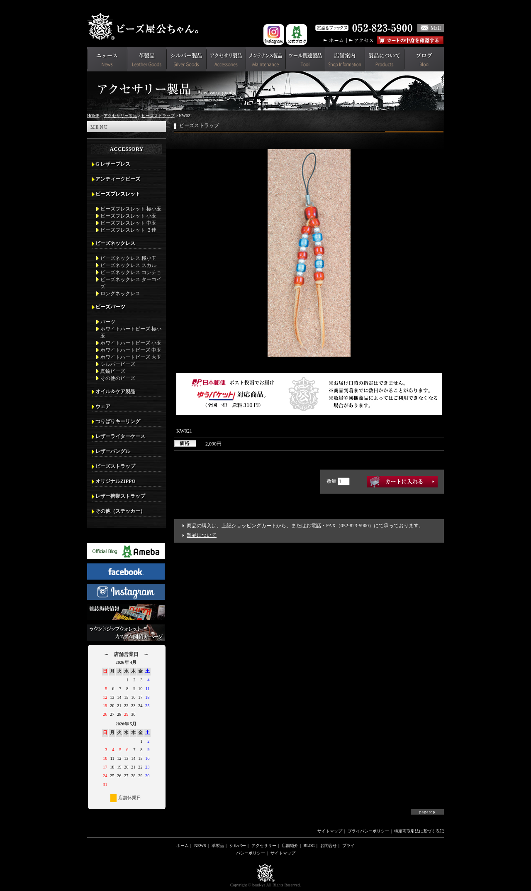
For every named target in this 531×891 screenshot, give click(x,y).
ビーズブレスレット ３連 (128, 230)
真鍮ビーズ (112, 371)
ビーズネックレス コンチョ (130, 272)
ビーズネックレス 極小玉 (128, 258)
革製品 (218, 845)
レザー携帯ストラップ (120, 496)
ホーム (182, 845)
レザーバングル (112, 451)
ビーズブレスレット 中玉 (128, 223)
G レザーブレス (112, 164)
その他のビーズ (117, 378)
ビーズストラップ (158, 115)
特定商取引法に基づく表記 (419, 831)
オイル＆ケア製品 (115, 391)
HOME (93, 115)
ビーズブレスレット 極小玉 (130, 209)
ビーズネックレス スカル (128, 265)
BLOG (309, 845)
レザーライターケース (120, 436)
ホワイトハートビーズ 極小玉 (130, 332)
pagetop (427, 812)
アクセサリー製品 (120, 115)
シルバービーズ (117, 364)
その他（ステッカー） (120, 511)
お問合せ (328, 845)
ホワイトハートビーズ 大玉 (130, 357)
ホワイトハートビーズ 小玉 (130, 343)
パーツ (107, 322)
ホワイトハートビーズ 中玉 (130, 350)
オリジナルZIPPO (115, 481)
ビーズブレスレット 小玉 (128, 216)
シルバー (237, 845)
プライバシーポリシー (368, 831)
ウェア (102, 406)
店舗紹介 (290, 845)
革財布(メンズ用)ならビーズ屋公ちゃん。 (145, 26)
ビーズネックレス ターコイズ (130, 283)
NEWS (200, 845)
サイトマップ (329, 831)
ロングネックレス (120, 293)
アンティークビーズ (117, 179)
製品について (202, 535)
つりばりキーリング (117, 421)
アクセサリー (263, 845)
